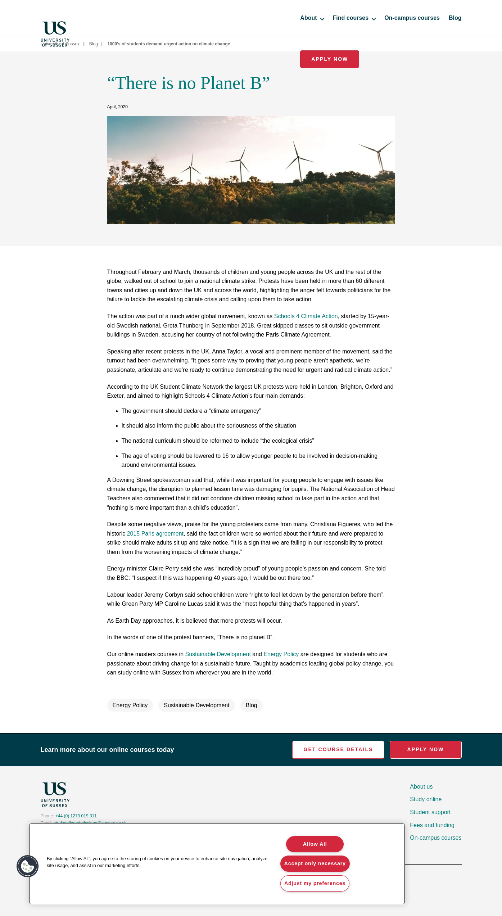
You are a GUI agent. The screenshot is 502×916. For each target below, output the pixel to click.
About (238, 18)
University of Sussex (60, 44)
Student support (430, 812)
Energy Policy (281, 654)
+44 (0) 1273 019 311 (76, 815)
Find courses (280, 18)
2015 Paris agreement (155, 534)
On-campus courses (338, 18)
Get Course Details (338, 749)
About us (421, 787)
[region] (217, 863)
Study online (426, 799)
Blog (381, 18)
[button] (27, 866)
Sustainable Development (217, 654)
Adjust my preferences (314, 883)
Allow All (315, 844)
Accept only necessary (315, 863)
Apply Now (431, 18)
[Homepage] (55, 18)
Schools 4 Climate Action (306, 316)
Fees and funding (432, 825)
